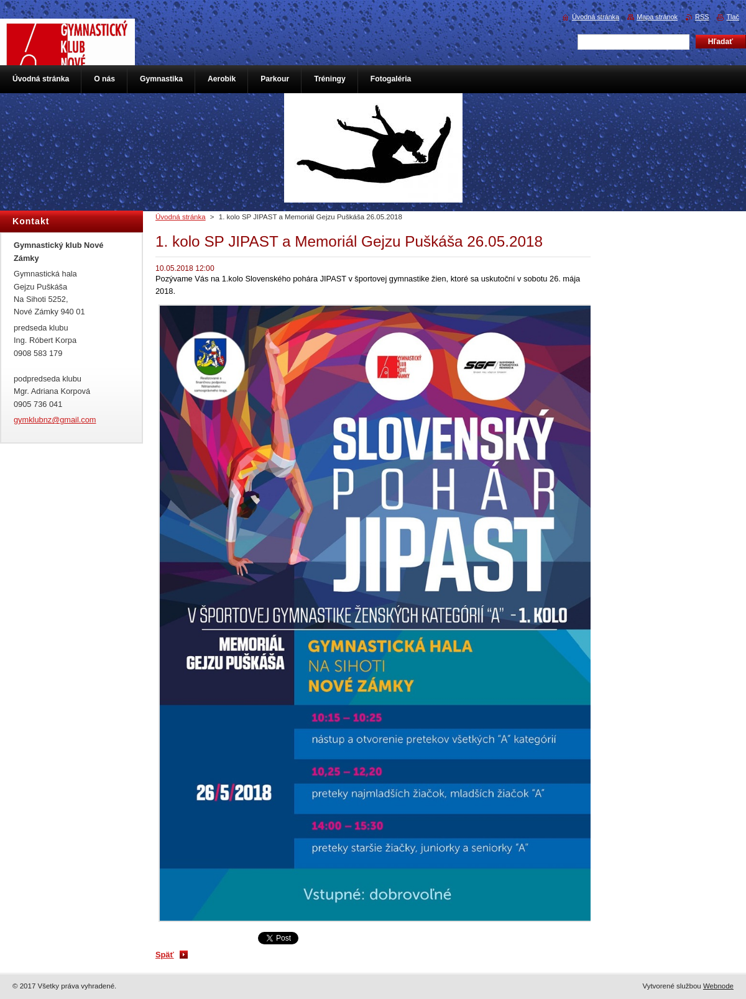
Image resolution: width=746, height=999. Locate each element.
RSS (702, 17)
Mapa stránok (657, 17)
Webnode (718, 986)
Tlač (732, 17)
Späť (164, 954)
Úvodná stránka (180, 217)
